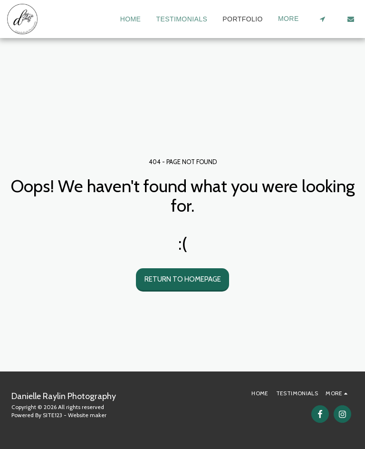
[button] (322, 19)
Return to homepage (182, 279)
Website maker (87, 415)
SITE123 (52, 415)
